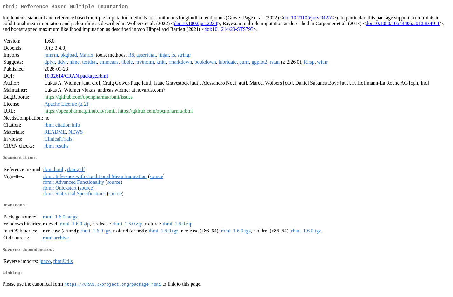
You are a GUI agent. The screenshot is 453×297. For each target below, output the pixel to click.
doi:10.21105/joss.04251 (308, 19)
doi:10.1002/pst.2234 (195, 24)
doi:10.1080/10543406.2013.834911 (403, 24)
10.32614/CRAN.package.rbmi (76, 77)
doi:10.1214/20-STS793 (228, 30)
